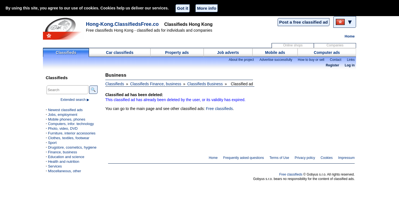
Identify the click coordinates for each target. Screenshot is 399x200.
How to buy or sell (311, 60)
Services (55, 166)
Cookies (326, 158)
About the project (241, 60)
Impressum (346, 158)
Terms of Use (279, 158)
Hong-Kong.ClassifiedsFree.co (122, 24)
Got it (182, 8)
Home (350, 36)
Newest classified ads (65, 110)
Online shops (293, 45)
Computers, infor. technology (71, 124)
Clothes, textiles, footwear (68, 138)
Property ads (177, 52)
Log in (350, 65)
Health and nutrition (63, 161)
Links (351, 60)
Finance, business (62, 152)
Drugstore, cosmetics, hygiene (72, 147)
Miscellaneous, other (64, 171)
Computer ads (327, 52)
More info (206, 8)
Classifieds (66, 52)
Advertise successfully (275, 60)
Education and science (66, 157)
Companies (335, 45)
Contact (335, 60)
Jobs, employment (62, 114)
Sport (52, 143)
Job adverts (228, 52)
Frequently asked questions (243, 158)
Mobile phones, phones (66, 119)
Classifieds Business (205, 84)
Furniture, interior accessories (71, 133)
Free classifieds (219, 108)
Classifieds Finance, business (155, 84)
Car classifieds (120, 52)
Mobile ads (275, 52)
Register (332, 65)
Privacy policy (305, 158)
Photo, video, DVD (63, 128)
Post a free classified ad (303, 22)
